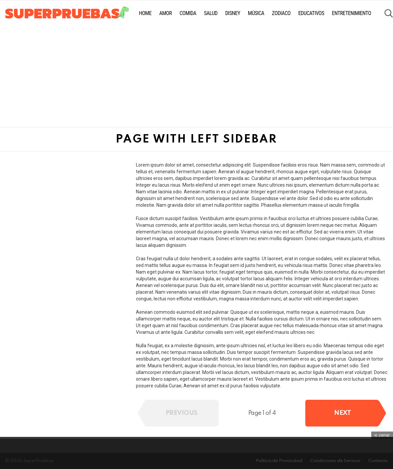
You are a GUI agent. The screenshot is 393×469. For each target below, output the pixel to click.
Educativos (311, 13)
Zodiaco (281, 13)
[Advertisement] (194, 77)
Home (145, 13)
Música (256, 13)
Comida (187, 13)
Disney (232, 13)
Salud (210, 13)
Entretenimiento (351, 13)
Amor (165, 13)
